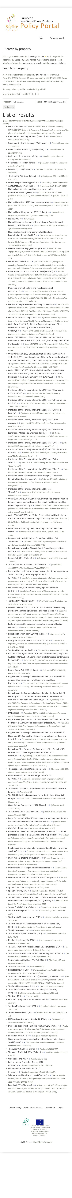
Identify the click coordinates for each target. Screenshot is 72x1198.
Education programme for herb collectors (26, 999)
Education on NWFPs (17, 1035)
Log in (60, 1107)
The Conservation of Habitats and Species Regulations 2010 (34, 953)
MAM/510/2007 (15, 126)
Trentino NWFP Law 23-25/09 (21, 601)
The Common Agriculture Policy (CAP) (25, 933)
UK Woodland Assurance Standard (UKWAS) (27, 1019)
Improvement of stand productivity (23, 857)
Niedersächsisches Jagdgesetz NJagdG (25, 248)
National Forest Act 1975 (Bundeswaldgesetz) (28, 202)
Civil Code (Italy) (15, 828)
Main (41, 38)
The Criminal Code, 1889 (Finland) (23, 811)
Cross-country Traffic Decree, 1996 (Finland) (27, 143)
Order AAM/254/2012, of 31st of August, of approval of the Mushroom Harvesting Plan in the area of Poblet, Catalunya (34, 327)
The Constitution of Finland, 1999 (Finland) (27, 564)
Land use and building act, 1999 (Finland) (26, 136)
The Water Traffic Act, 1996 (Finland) (24, 1052)
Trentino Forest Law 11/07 (20, 1012)
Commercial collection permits (22, 162)
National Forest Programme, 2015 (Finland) (27, 212)
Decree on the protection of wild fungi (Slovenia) (30, 304)
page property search (32, 63)
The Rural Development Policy (21, 986)
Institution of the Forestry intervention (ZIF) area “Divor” (33, 469)
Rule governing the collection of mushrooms (28, 640)
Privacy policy (15, 1107)
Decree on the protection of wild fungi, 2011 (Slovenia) (32, 1026)
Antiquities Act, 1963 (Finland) (21, 185)
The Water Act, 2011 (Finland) (21, 1049)
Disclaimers (50, 1107)
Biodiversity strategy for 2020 (21, 940)
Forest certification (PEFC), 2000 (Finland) (26, 633)
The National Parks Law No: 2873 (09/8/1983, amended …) (34, 976)
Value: (40, 101)
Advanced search (57, 38)
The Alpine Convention (18, 930)
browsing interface (36, 56)
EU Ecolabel (13, 713)
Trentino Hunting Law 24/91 (20, 650)
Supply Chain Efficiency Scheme (22, 907)
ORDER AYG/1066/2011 (18, 261)
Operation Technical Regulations (22, 317)
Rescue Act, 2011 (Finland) (20, 558)
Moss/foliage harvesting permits (22, 182)
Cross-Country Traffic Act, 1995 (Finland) (26, 149)
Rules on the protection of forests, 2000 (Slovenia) (30, 271)
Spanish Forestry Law (17, 890)
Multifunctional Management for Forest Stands (29, 867)
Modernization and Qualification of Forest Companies (32, 877)
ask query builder (57, 63)
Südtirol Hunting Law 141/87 (21, 910)
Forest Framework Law (18, 970)
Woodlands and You (17, 1058)
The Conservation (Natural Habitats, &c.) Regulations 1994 (34, 946)
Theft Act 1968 (14, 996)
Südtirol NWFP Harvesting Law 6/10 (24, 917)
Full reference (42, 74)
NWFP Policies (26, 1142)
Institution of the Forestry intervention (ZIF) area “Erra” (32, 442)
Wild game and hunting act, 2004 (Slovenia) (27, 1075)
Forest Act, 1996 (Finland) (19, 169)
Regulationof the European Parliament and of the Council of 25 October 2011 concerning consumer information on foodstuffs (36, 752)
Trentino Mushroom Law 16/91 (22, 1006)
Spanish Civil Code (16, 887)
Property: (7, 101)
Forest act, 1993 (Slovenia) (20, 1085)
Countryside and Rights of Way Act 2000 (26, 960)
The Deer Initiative (16, 966)
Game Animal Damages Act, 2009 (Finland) (27, 805)
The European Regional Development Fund (27, 769)
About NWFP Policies (33, 1107)
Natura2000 (13, 218)
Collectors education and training (23, 156)
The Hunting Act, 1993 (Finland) (22, 176)
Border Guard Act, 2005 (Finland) (23, 670)
